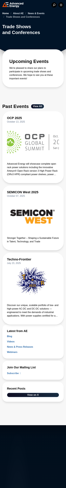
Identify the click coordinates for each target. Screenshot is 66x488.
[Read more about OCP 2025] (33, 120)
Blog (9, 336)
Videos (11, 341)
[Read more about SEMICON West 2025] (33, 194)
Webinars (12, 352)
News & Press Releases (20, 347)
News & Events (36, 13)
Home (5, 13)
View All (37, 106)
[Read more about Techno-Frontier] (33, 261)
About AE (18, 13)
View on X (33, 395)
